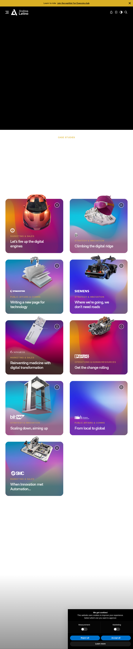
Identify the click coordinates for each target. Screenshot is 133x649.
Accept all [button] (115, 638)
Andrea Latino (19, 12)
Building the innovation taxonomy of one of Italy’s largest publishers (74, 169)
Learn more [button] (100, 644)
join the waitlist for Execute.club (73, 3)
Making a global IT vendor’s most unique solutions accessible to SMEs (60, 167)
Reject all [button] (85, 638)
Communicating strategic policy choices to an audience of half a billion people (66, 163)
